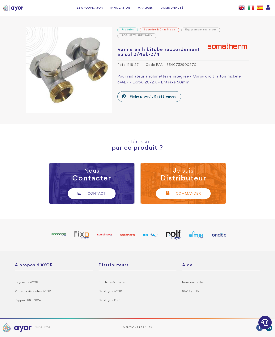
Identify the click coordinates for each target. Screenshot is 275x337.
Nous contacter (193, 282)
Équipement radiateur (200, 30)
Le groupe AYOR (90, 8)
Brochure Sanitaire (112, 282)
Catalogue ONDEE (111, 300)
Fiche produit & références (149, 96)
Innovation (120, 8)
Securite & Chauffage (159, 30)
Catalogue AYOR (110, 291)
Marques (145, 8)
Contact (92, 193)
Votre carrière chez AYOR (33, 291)
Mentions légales (137, 327)
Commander (183, 193)
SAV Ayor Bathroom (196, 291)
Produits (127, 30)
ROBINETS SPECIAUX (136, 35)
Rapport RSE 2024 (28, 300)
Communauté (172, 8)
